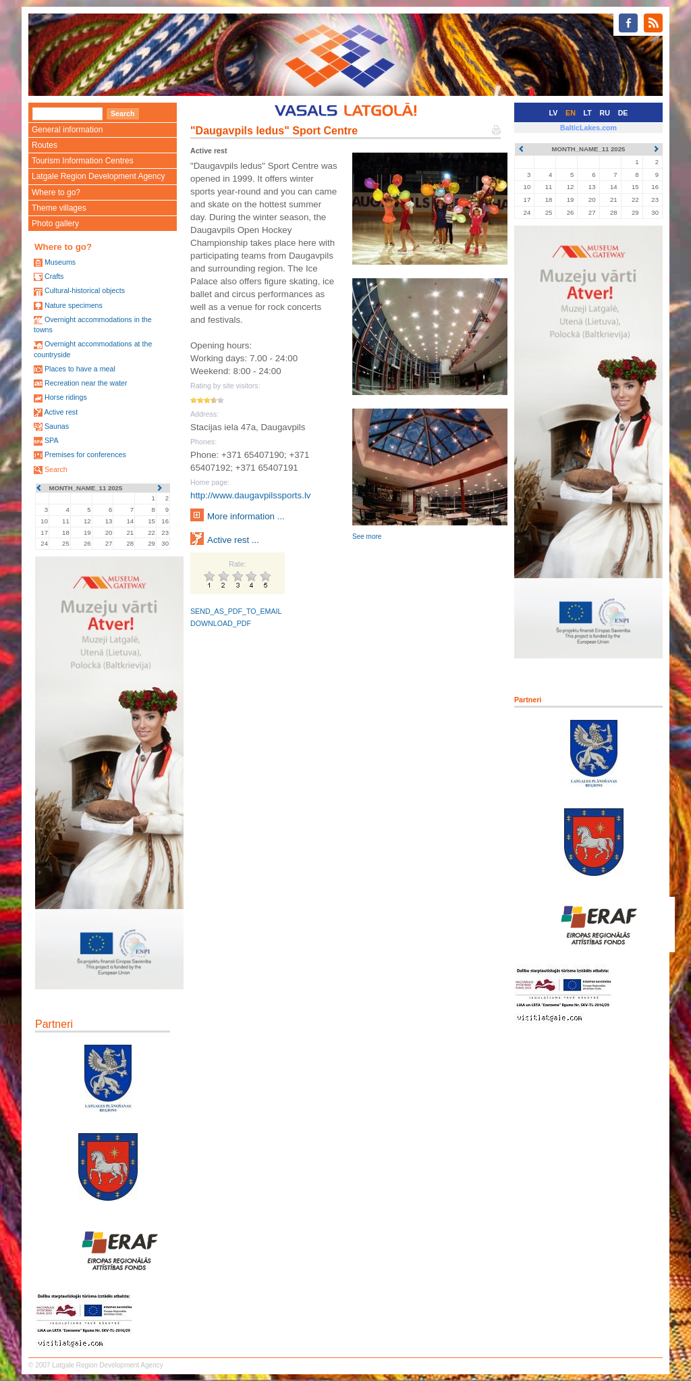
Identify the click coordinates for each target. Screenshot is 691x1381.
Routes (44, 145)
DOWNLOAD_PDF (220, 623)
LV (553, 113)
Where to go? (56, 192)
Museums (60, 262)
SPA (52, 440)
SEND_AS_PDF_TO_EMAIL (235, 611)
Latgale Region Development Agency (98, 176)
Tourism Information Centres (83, 160)
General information (67, 129)
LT (588, 113)
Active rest (61, 412)
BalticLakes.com (588, 128)
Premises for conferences (85, 454)
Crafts (54, 276)
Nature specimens (74, 305)
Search (56, 469)
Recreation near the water (86, 383)
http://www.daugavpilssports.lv (250, 495)
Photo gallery (55, 223)
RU (605, 113)
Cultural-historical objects (85, 290)
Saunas (57, 426)
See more (366, 536)
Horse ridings (66, 397)
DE (623, 113)
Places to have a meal (80, 369)
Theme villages (59, 208)
